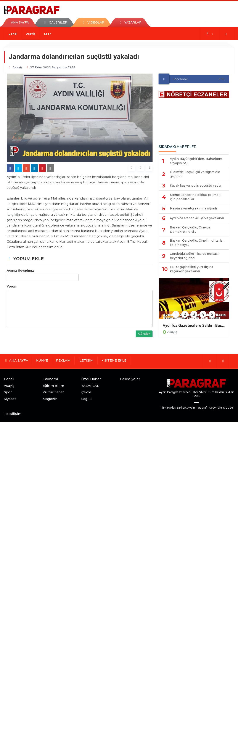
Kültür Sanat (53, 392)
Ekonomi (50, 379)
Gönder (144, 334)
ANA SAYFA (20, 22)
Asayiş (30, 33)
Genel (12, 33)
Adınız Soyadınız (20, 270)
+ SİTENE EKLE (113, 360)
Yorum (12, 286)
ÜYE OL (209, 22)
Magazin (50, 399)
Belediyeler (130, 379)
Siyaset (10, 399)
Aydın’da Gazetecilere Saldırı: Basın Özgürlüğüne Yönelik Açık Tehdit (194, 325)
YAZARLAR (90, 386)
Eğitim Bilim (53, 386)
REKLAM (63, 360)
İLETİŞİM (86, 360)
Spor (47, 33)
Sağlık (86, 399)
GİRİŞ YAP (225, 22)
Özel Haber (91, 379)
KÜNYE (42, 360)
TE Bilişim (12, 414)
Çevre (86, 392)
